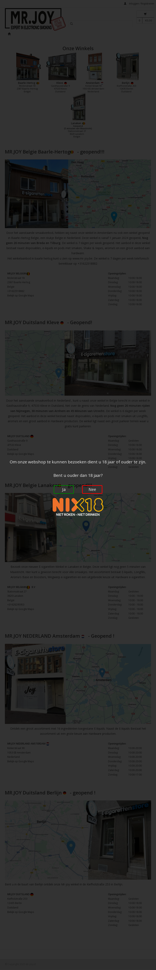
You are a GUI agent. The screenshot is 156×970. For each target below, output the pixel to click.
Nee (92, 489)
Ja (64, 489)
